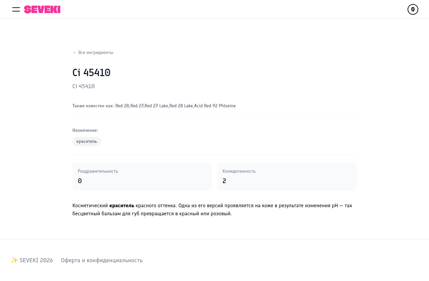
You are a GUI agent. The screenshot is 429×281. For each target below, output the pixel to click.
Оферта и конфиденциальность (101, 260)
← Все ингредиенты (92, 52)
